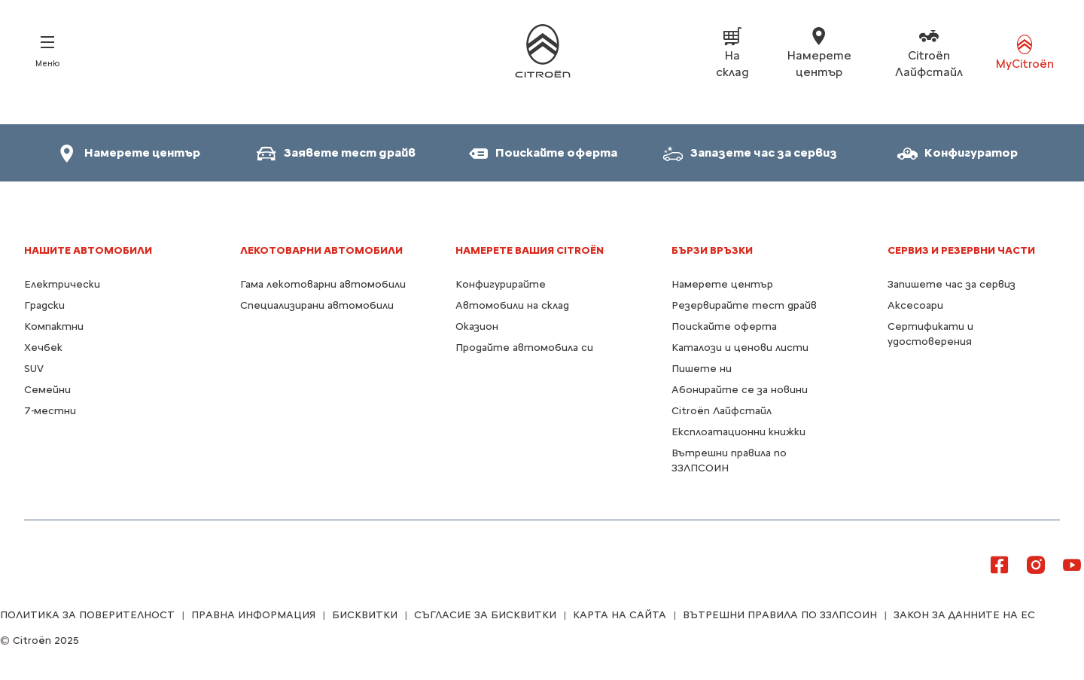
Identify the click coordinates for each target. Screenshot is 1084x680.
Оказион (476, 326)
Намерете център (722, 284)
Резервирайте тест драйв (744, 305)
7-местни (50, 410)
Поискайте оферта (724, 326)
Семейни (47, 389)
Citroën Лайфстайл (721, 410)
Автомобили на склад (512, 305)
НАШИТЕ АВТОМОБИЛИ (88, 250)
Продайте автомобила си (524, 347)
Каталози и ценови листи (739, 347)
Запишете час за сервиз (951, 284)
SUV (34, 368)
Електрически (62, 284)
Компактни (54, 326)
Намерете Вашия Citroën (529, 250)
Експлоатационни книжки (738, 431)
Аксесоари (915, 305)
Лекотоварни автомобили (321, 250)
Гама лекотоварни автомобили (323, 284)
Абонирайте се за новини (739, 389)
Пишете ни (701, 368)
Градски (44, 305)
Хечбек (43, 347)
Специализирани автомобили (317, 305)
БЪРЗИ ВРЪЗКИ (712, 250)
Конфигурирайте (500, 284)
